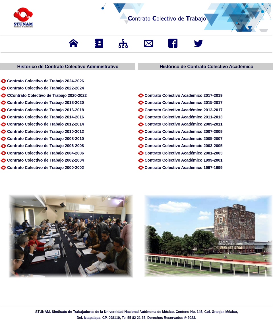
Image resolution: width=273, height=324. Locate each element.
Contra (45, 102)
